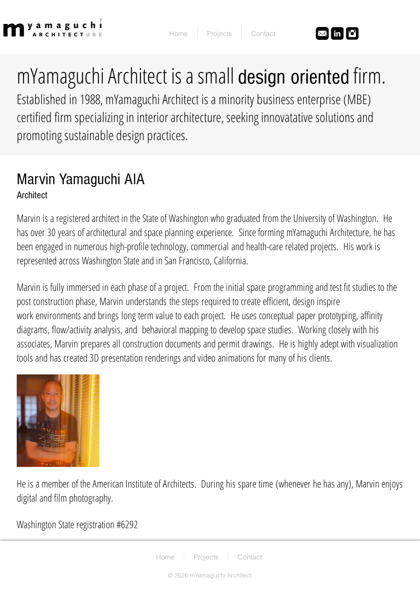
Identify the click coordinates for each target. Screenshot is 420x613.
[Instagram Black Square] (352, 33)
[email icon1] (322, 33)
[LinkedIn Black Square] (337, 33)
